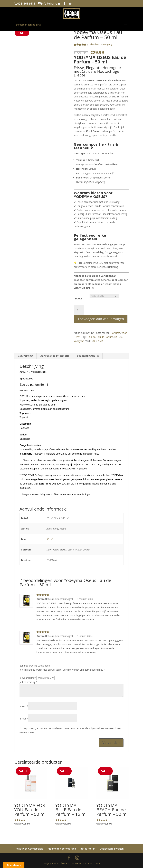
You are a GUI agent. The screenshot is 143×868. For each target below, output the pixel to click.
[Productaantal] (79, 310)
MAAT (78, 298)
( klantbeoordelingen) (99, 44)
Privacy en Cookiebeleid (29, 848)
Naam (24, 706)
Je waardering (28, 677)
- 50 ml (91, 337)
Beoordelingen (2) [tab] (88, 355)
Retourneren (87, 848)
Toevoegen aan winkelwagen (101, 319)
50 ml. (49, 539)
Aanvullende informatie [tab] (54, 355)
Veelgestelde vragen (112, 848)
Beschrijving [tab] (25, 355)
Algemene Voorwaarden (62, 848)
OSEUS (118, 337)
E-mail (24, 718)
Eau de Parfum (105, 337)
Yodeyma (79, 341)
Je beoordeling (28, 682)
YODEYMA (97, 341)
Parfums (115, 332)
